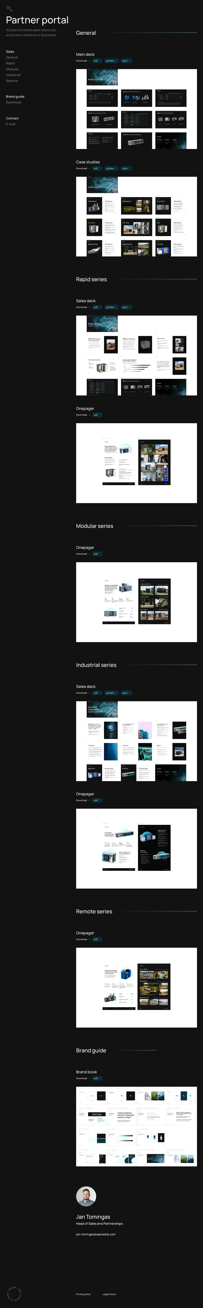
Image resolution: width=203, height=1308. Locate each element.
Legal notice (109, 1294)
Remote (12, 80)
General (12, 57)
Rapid (10, 63)
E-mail (10, 124)
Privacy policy (83, 1294)
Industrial (13, 75)
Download (13, 102)
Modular (12, 69)
